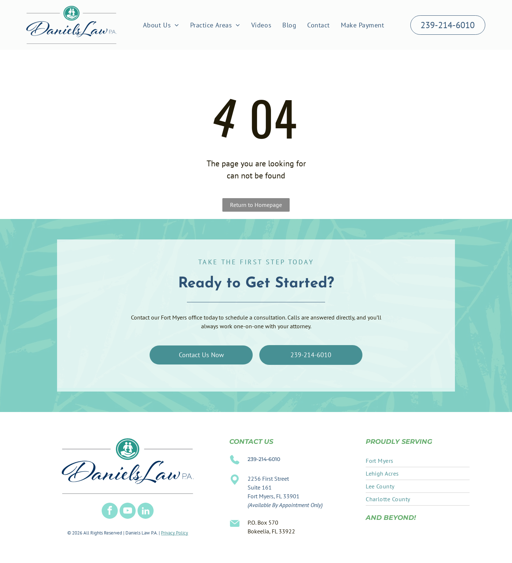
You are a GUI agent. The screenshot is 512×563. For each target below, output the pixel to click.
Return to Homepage (256, 204)
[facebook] (110, 512)
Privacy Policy (174, 533)
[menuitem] (161, 25)
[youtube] (128, 512)
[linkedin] (146, 512)
